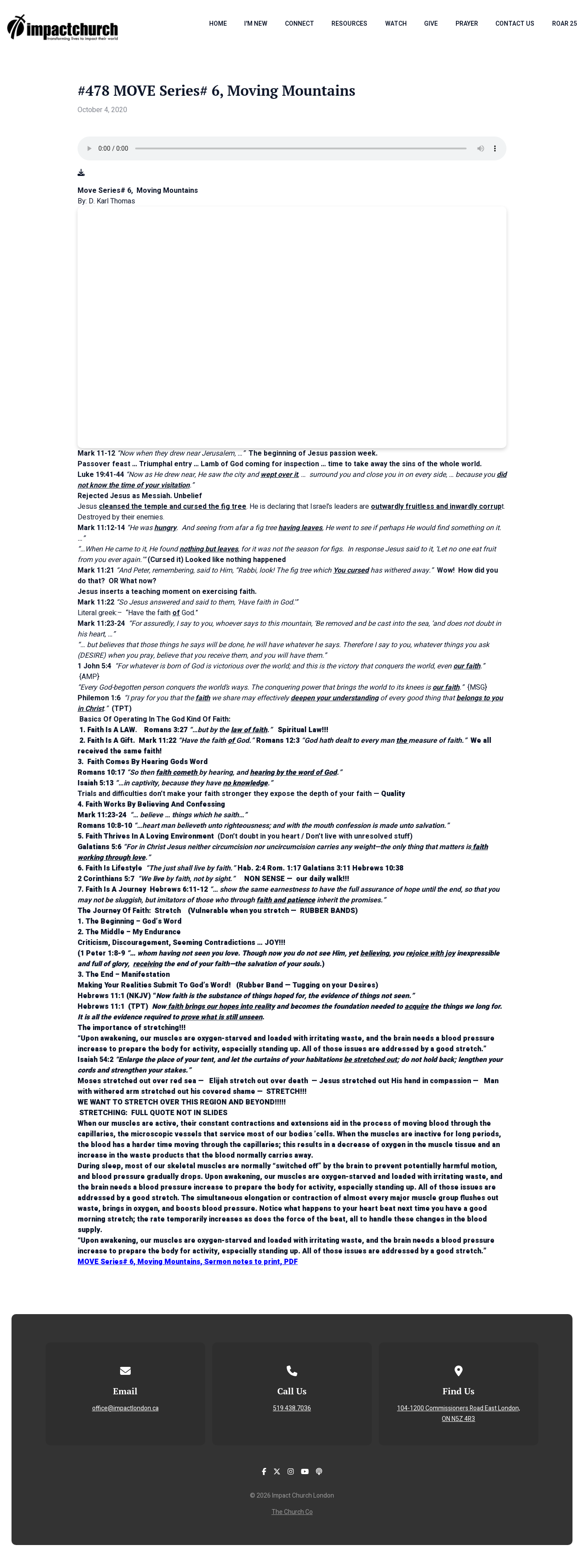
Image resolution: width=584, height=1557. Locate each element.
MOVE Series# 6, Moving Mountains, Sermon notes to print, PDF (188, 1262)
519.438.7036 (292, 1408)
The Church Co (292, 1512)
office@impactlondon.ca (125, 1408)
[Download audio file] (81, 173)
